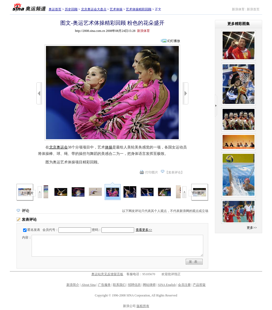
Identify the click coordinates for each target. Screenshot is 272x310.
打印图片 (151, 172)
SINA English (167, 285)
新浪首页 (253, 9)
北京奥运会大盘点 (94, 9)
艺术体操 (116, 9)
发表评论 (174, 172)
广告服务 (104, 285)
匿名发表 (33, 230)
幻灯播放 (173, 41)
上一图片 (27, 193)
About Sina (88, 285)
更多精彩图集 (238, 24)
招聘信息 (134, 285)
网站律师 (149, 285)
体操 (108, 147)
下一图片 (197, 193)
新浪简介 (72, 285)
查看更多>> (144, 230)
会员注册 (184, 285)
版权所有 (143, 306)
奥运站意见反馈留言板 (107, 274)
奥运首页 (55, 9)
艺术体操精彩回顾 (138, 9)
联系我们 (119, 285)
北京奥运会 (58, 147)
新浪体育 (238, 9)
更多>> (252, 228)
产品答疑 (199, 285)
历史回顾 (71, 9)
